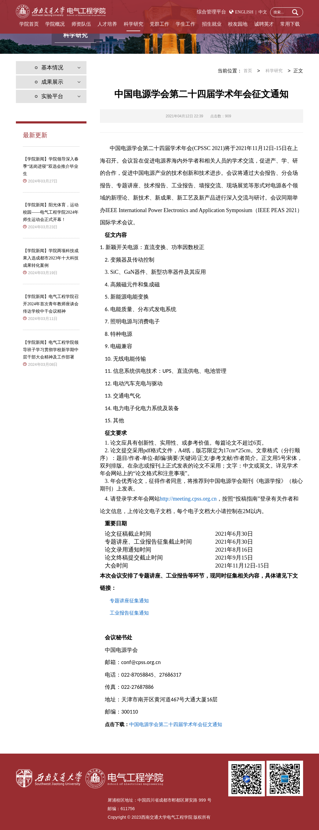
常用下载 (290, 24)
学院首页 (29, 24)
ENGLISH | (245, 12)
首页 (248, 70)
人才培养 (107, 24)
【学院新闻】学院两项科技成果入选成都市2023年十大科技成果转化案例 (51, 258)
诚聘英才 (264, 24)
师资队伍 (81, 24)
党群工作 (159, 24)
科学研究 (133, 24)
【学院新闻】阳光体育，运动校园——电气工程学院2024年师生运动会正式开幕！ (51, 212)
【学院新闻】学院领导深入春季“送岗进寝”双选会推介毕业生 (51, 166)
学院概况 (55, 24)
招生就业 (212, 24)
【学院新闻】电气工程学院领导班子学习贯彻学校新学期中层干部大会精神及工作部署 (51, 349)
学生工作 (185, 24)
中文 (261, 12)
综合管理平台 (211, 11)
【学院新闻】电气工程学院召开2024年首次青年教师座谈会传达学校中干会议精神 (51, 304)
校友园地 (238, 24)
